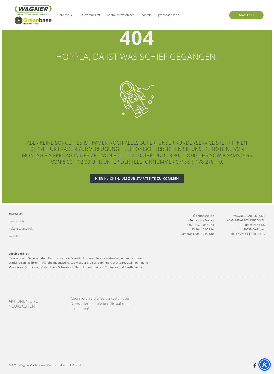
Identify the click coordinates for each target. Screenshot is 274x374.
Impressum (15, 213)
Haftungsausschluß (21, 228)
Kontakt (13, 236)
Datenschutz (16, 221)
